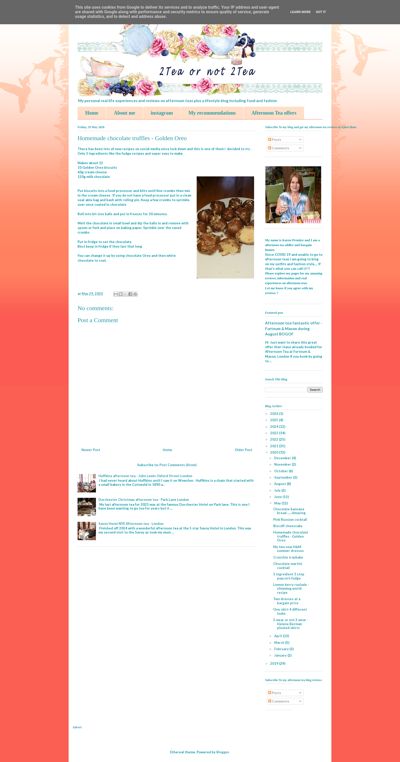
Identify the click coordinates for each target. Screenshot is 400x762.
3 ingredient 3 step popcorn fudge (288, 576)
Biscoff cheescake (288, 526)
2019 (274, 663)
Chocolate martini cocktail (287, 566)
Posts (274, 140)
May (278, 503)
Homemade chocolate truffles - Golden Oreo (290, 536)
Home (91, 113)
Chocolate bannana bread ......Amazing (289, 511)
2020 (274, 452)
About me (124, 113)
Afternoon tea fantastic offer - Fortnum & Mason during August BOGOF (293, 328)
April (278, 636)
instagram (162, 113)
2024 (274, 427)
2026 (274, 414)
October (281, 471)
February (282, 649)
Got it (321, 12)
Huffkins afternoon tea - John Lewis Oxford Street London (145, 476)
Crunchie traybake (288, 557)
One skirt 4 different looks (290, 611)
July (277, 490)
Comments (278, 148)
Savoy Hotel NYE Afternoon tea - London (131, 524)
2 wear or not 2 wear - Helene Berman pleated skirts (290, 624)
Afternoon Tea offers (273, 113)
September (283, 477)
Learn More (300, 12)
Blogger (222, 752)
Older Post (243, 450)
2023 (274, 433)
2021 (274, 446)
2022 (274, 439)
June (278, 497)
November (283, 464)
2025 (274, 420)
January (281, 655)
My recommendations (212, 113)
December (283, 458)
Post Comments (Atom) (177, 465)
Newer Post (90, 450)
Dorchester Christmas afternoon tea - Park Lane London (143, 500)
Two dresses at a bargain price (286, 601)
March (279, 642)
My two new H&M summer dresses (288, 549)
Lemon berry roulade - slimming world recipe (291, 589)
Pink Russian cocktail (290, 519)
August (280, 484)
